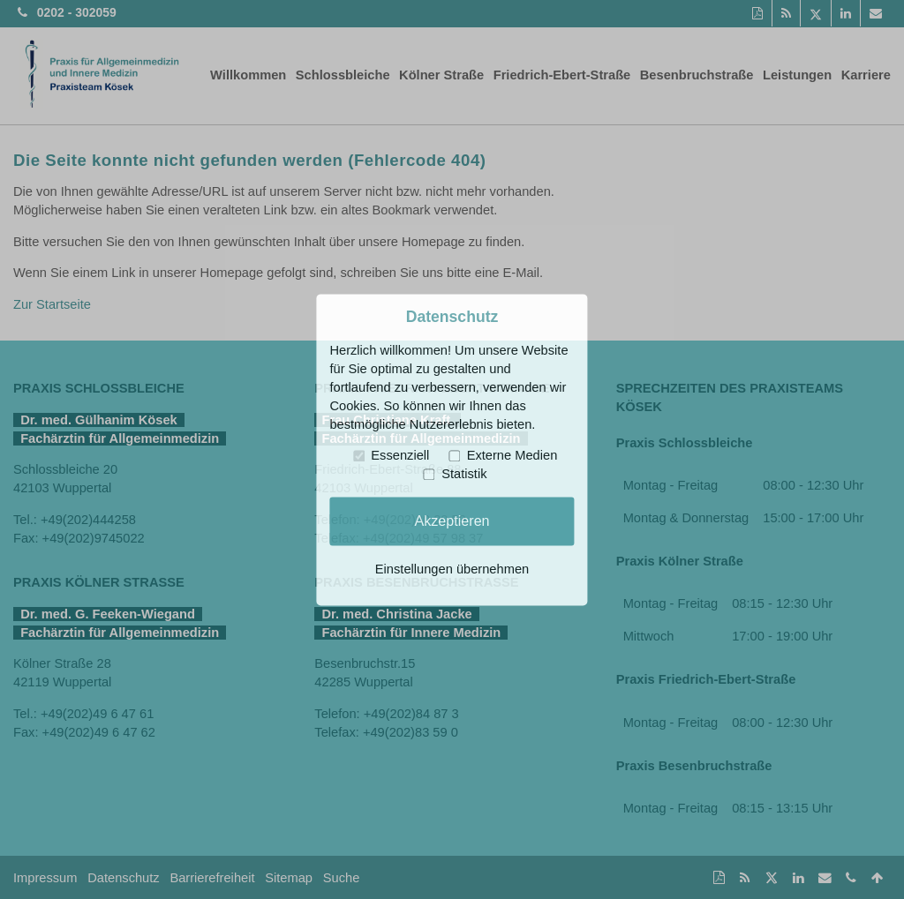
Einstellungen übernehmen (452, 569)
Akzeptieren (451, 520)
